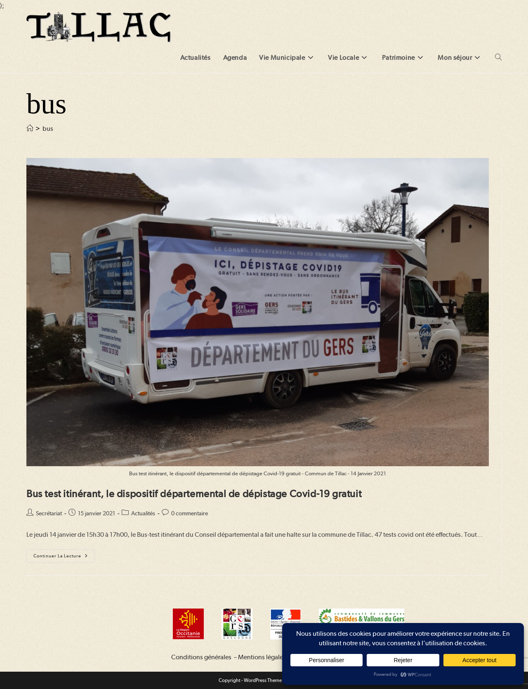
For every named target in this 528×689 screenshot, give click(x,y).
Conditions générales (201, 657)
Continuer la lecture (64, 558)
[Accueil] (29, 128)
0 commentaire (189, 513)
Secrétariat (49, 513)
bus (47, 128)
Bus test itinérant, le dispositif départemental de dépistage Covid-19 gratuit (193, 494)
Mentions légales (262, 657)
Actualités (143, 513)
